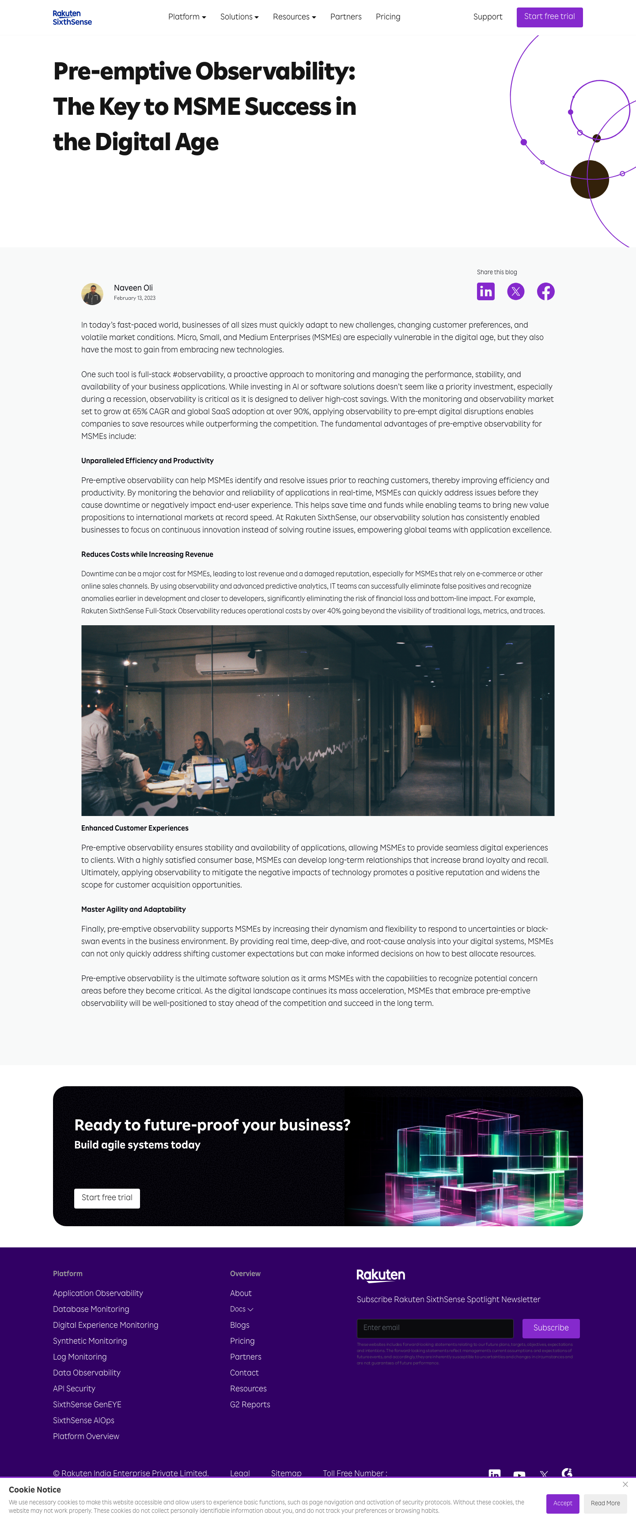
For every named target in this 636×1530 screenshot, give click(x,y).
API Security (74, 1390)
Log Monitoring (80, 1358)
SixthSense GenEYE (87, 1405)
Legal (240, 1474)
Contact (244, 1374)
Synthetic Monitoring (90, 1342)
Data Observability (87, 1374)
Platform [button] (184, 18)
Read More (605, 1504)
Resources (248, 1390)
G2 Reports (250, 1405)
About (241, 1294)
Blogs (240, 1326)
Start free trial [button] (549, 17)
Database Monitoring (91, 1310)
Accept (562, 1504)
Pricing (388, 18)
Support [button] (488, 18)
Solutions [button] (236, 18)
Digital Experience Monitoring (106, 1326)
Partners (346, 18)
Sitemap (286, 1474)
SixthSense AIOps (83, 1421)
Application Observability (98, 1294)
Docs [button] (242, 1310)
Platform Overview (86, 1437)
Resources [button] (291, 18)
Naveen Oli (133, 289)
